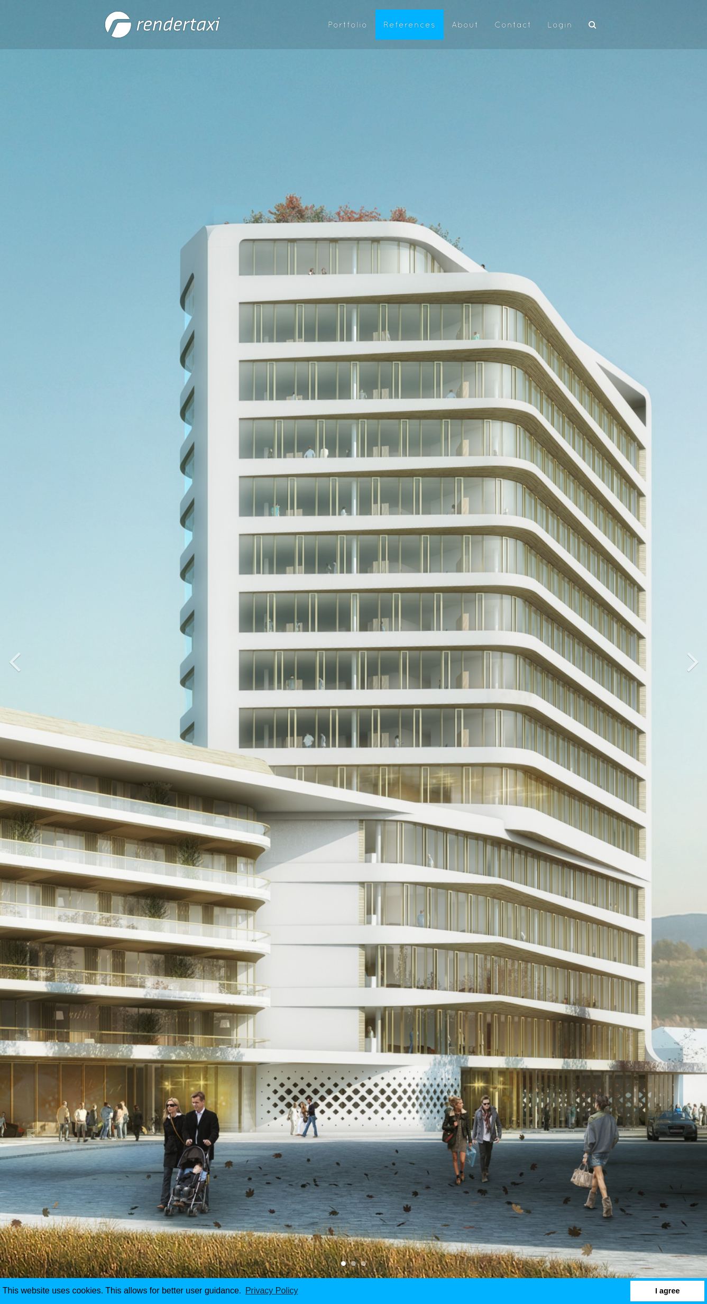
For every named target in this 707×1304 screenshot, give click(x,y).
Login (560, 25)
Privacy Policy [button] (271, 1290)
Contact (512, 25)
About (465, 25)
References (409, 25)
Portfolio (348, 25)
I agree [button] (667, 1291)
